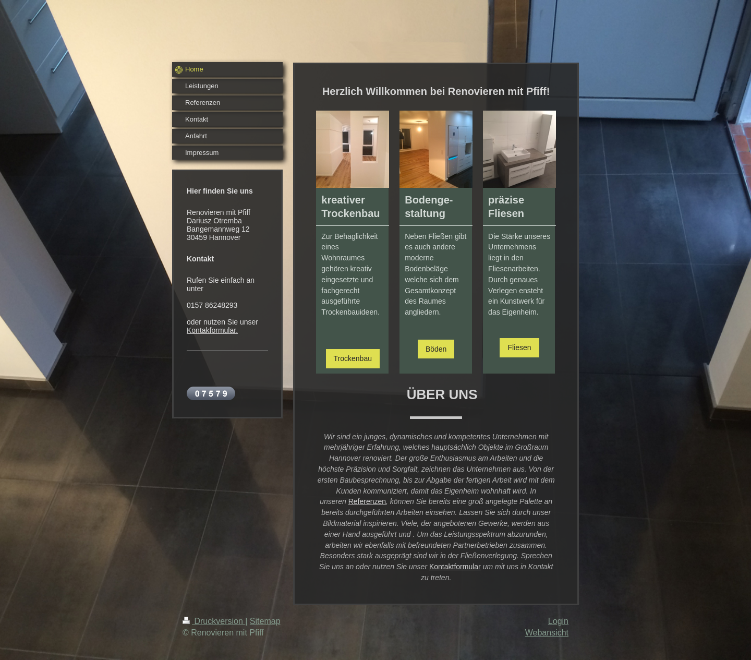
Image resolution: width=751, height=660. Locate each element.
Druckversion (214, 621)
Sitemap (265, 621)
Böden (436, 349)
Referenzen (367, 501)
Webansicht (546, 632)
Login (558, 621)
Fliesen (519, 347)
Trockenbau (353, 358)
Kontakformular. (212, 330)
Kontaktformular (455, 566)
